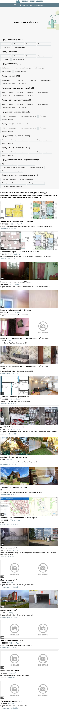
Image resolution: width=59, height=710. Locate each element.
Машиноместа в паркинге (18, 140)
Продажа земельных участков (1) (16, 112)
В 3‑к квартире (6, 71)
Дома (3, 92)
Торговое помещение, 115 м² (11, 640)
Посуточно (5, 59)
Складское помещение (36, 167)
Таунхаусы (30, 92)
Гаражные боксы (36, 140)
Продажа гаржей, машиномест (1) (16, 136)
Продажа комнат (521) (11, 64)
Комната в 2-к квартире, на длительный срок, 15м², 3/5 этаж (24, 366)
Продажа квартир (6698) (12, 40)
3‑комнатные (30, 44)
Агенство (43, 116)
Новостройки (6, 47)
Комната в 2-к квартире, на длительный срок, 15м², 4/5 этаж (24, 338)
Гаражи (4, 140)
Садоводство (13, 116)
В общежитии (6, 68)
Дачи (11, 92)
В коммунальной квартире (22, 68)
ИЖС (3, 116)
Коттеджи (20, 92)
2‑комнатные (18, 44)
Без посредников (20, 47)
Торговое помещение (26, 164)
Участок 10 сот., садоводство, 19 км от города (18, 518)
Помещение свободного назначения (13, 167)
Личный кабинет (37, 5)
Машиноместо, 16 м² (8, 580)
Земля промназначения (28, 116)
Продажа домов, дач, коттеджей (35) (18, 88)
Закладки (24, 5)
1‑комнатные (6, 44)
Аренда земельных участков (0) (15, 124)
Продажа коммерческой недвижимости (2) (20, 160)
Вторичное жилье (43, 44)
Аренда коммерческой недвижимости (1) (20, 175)
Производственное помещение (12, 171)
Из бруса (30, 95)
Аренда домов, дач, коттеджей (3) (16, 100)
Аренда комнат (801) (11, 76)
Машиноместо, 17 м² (8, 548)
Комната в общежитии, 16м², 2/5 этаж (15, 310)
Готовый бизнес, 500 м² (9, 671)
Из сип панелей (19, 95)
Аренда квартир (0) (10, 52)
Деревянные (6, 95)
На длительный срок (44, 56)
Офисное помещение (9, 164)
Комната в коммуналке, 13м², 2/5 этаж (15, 282)
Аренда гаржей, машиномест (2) (16, 148)
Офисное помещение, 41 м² (11, 701)
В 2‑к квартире (39, 68)
